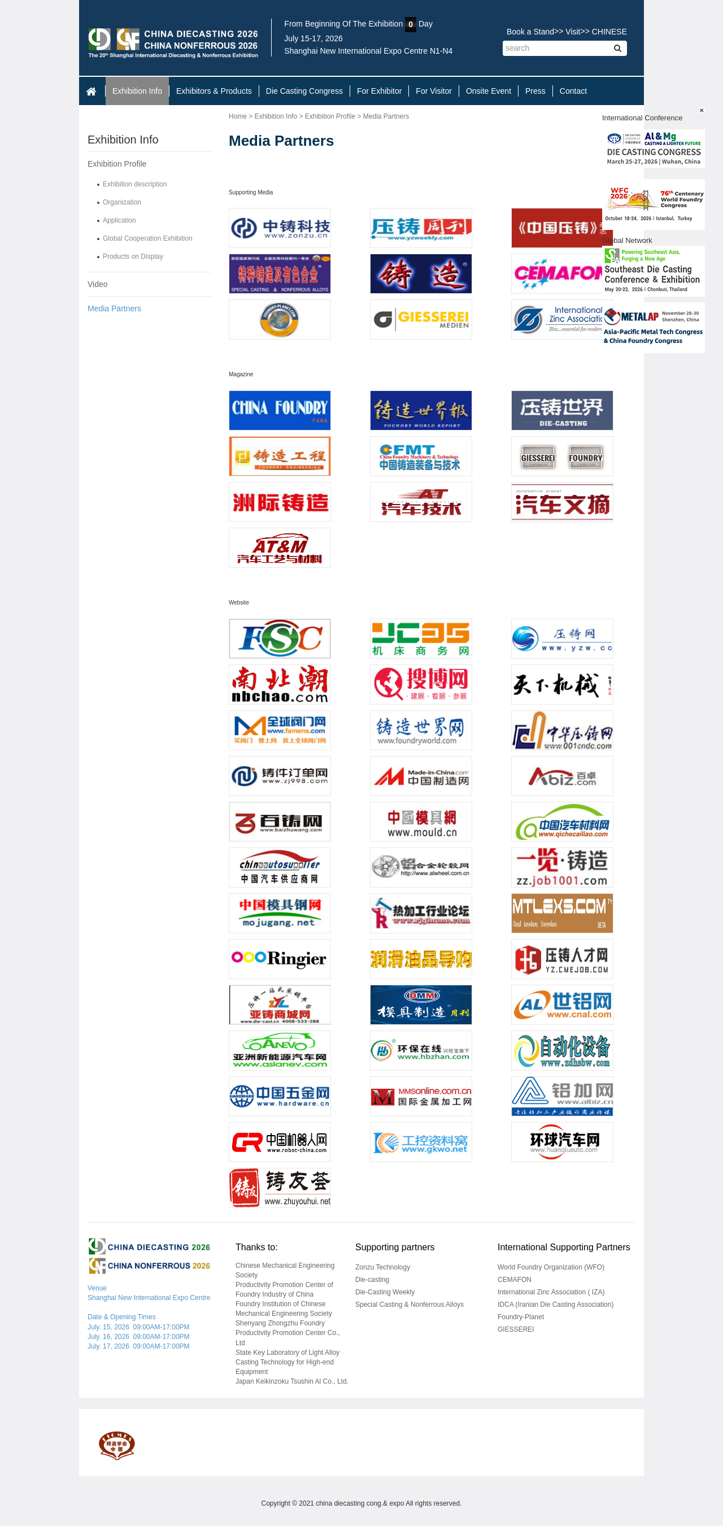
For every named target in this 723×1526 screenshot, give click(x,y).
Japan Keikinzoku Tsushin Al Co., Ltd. (292, 1381)
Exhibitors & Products (214, 90)
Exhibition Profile (117, 163)
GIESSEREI (516, 1329)
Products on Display (133, 256)
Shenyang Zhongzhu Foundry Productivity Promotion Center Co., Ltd (288, 1332)
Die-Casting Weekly (385, 1292)
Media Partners (114, 308)
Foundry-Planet (521, 1317)
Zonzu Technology (382, 1267)
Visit (572, 31)
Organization (122, 202)
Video (98, 284)
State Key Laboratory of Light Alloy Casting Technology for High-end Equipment (287, 1362)
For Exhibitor (379, 90)
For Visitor (434, 90)
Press (535, 90)
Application (119, 220)
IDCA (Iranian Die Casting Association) (555, 1304)
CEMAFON (515, 1280)
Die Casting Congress (304, 90)
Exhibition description (135, 184)
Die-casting (372, 1280)
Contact (573, 90)
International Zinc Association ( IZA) (551, 1292)
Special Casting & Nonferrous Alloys (409, 1304)
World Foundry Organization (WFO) (551, 1267)
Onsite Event (488, 90)
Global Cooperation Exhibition (148, 238)
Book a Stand (530, 31)
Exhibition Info (137, 90)
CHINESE (609, 31)
